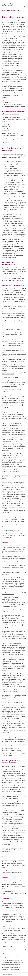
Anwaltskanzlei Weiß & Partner (10, 969)
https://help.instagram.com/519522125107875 (14, 745)
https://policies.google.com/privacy (11, 957)
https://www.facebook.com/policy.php (12, 872)
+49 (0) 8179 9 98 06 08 (12, 133)
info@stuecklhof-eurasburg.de (14, 135)
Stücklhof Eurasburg (10, 10)
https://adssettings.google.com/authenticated (14, 950)
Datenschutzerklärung (7, 974)
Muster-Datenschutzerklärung (10, 967)
